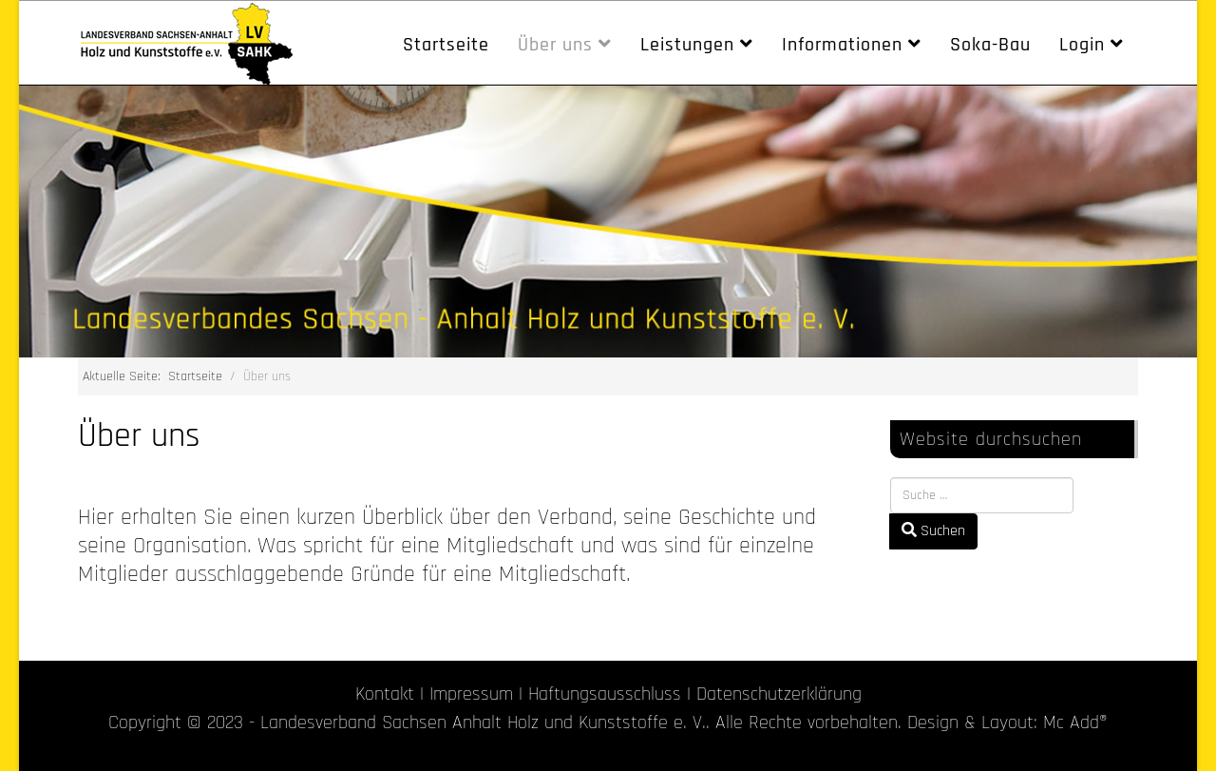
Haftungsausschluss (604, 694)
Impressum (471, 694)
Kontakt (384, 694)
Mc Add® (1075, 722)
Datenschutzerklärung (779, 694)
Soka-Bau (990, 44)
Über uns (555, 44)
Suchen (933, 531)
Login (1082, 44)
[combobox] (982, 495)
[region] (608, 221)
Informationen (842, 44)
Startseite (446, 44)
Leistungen (687, 44)
